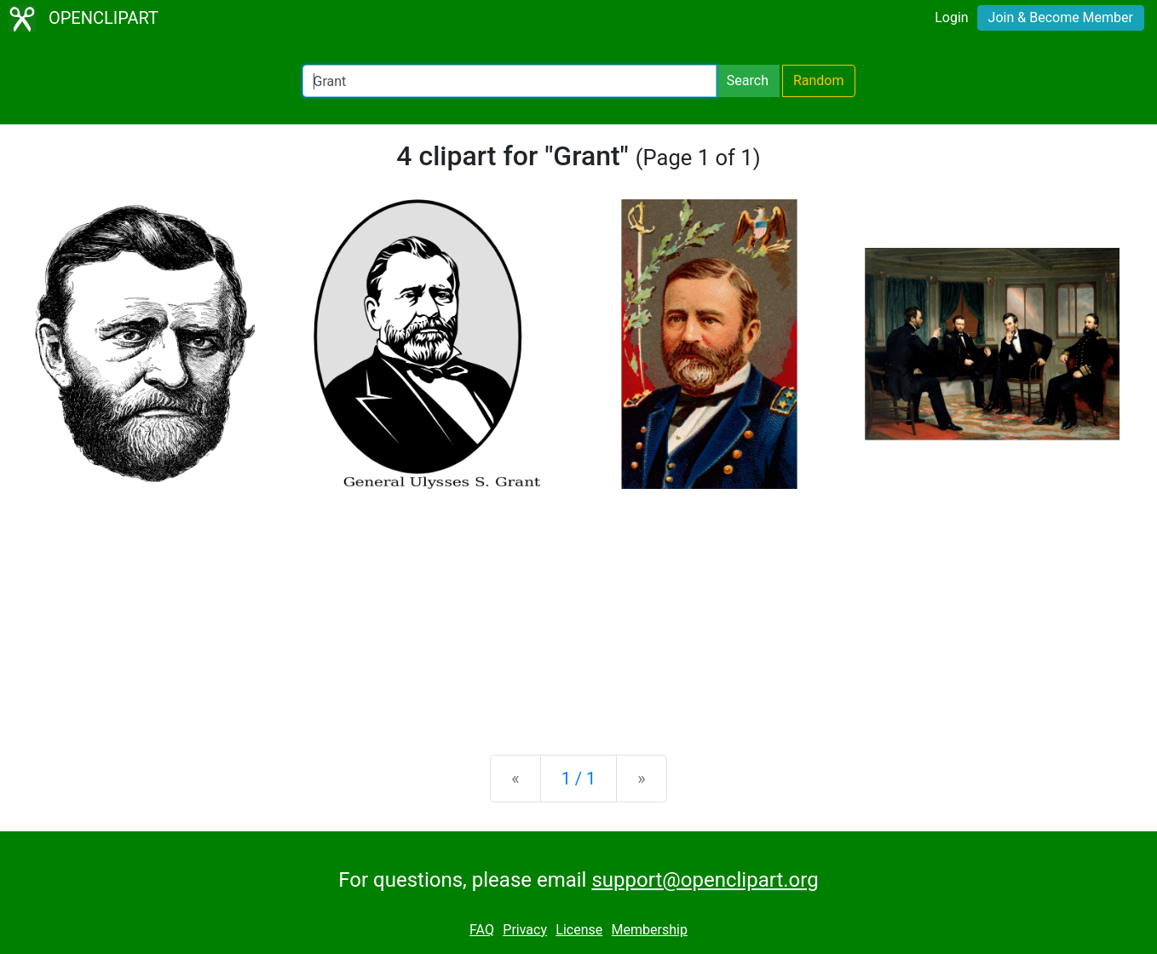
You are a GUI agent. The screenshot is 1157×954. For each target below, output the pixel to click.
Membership (650, 930)
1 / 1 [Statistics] (578, 778)
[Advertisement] (578, 608)
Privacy (525, 930)
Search (747, 80)
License (578, 930)
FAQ (481, 930)
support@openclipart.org (704, 880)
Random (818, 80)
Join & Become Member (1060, 17)
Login (951, 17)
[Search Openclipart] (509, 81)
